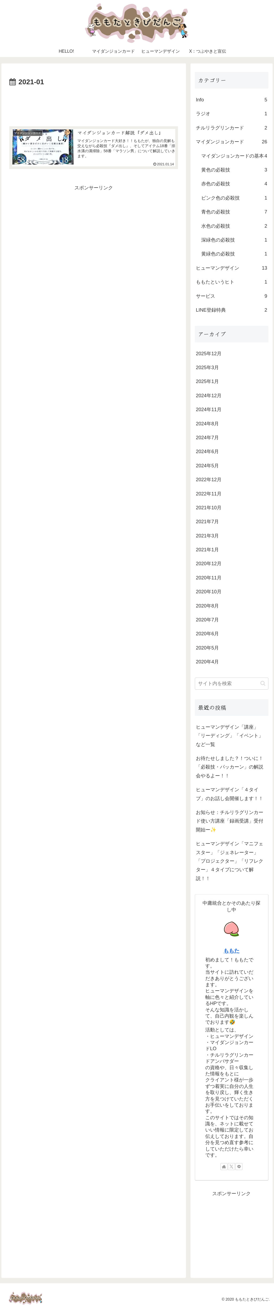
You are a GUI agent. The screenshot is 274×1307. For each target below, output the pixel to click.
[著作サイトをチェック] (223, 1166)
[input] (231, 684)
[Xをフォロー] (231, 1166)
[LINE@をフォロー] (238, 1166)
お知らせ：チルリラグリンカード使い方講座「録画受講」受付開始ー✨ (229, 821)
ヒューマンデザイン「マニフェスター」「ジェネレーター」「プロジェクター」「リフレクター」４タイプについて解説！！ (229, 861)
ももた (231, 951)
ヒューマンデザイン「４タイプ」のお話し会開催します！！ (229, 794)
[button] (263, 683)
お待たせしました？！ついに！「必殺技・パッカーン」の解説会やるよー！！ (229, 767)
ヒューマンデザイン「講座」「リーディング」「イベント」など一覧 (229, 735)
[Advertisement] (93, 104)
